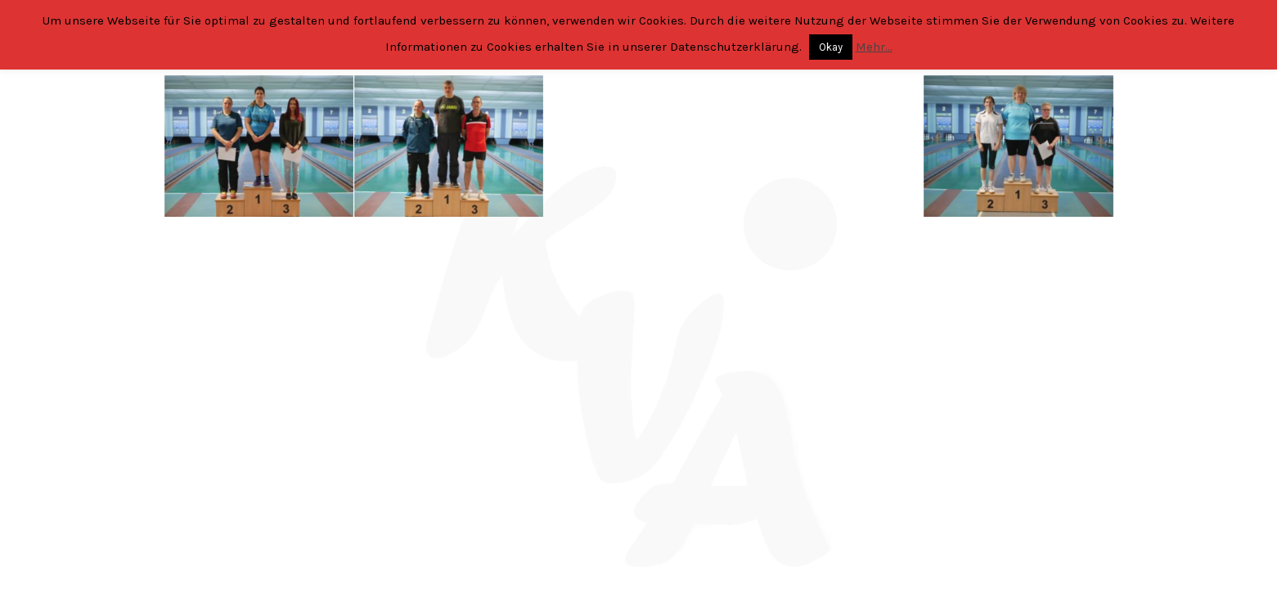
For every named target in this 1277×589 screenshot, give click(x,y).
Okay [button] (831, 47)
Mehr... (874, 46)
